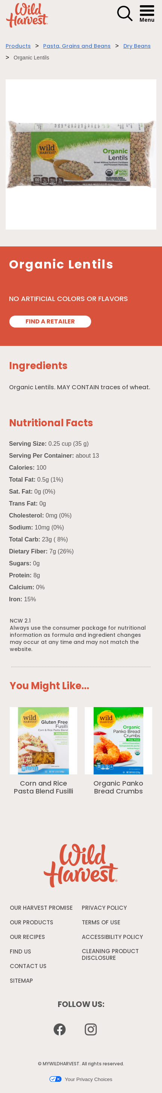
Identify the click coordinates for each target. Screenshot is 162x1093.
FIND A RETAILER (50, 322)
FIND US (20, 952)
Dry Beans (137, 46)
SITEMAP (21, 981)
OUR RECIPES (27, 937)
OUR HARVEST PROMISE (41, 908)
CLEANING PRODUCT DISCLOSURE (110, 956)
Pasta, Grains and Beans (77, 46)
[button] (125, 20)
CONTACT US (28, 967)
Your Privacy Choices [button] (81, 1079)
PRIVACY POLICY (104, 910)
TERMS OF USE (101, 924)
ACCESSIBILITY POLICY (112, 939)
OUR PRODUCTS (31, 923)
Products (18, 46)
